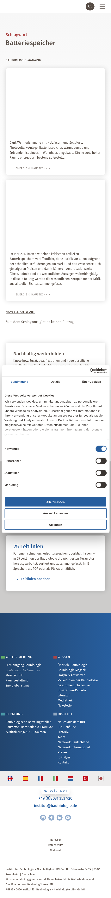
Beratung (14, 714)
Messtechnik (14, 675)
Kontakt (63, 762)
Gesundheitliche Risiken (74, 685)
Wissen (64, 657)
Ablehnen (55, 524)
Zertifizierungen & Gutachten (26, 732)
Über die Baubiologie (72, 665)
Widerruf (55, 850)
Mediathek (65, 700)
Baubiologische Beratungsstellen (29, 722)
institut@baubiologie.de (55, 805)
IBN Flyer (64, 757)
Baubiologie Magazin (72, 670)
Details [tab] (55, 381)
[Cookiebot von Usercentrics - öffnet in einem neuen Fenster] (90, 370)
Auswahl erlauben (55, 513)
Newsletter (65, 705)
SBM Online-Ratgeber (73, 690)
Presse (62, 752)
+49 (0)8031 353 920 (55, 798)
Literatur (64, 695)
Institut (65, 714)
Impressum (55, 839)
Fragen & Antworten (71, 675)
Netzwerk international (74, 747)
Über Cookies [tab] (91, 381)
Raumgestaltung (17, 680)
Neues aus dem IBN (71, 722)
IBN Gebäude (67, 727)
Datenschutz (55, 845)
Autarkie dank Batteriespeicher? (68, 240)
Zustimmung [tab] (19, 381)
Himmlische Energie (81, 129)
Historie (63, 732)
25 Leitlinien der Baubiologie (78, 680)
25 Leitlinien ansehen (33, 579)
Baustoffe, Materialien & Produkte (29, 727)
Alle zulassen (55, 501)
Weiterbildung (19, 657)
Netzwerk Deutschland (73, 742)
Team (61, 737)
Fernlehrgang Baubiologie (23, 665)
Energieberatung (17, 685)
